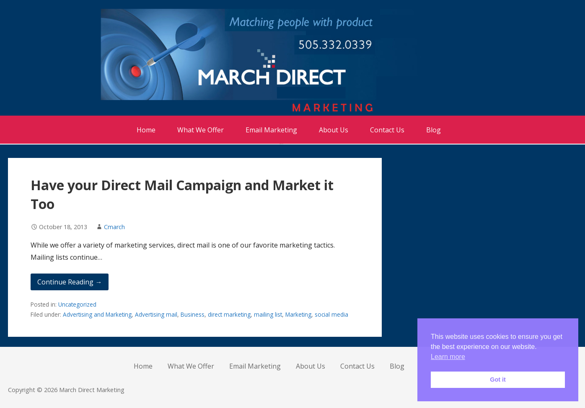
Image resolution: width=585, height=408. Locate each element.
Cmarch (114, 227)
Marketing (298, 314)
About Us (333, 129)
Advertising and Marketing (97, 314)
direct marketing (229, 314)
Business (192, 314)
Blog (433, 129)
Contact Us (387, 129)
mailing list (268, 314)
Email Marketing (271, 129)
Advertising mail (156, 314)
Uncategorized (77, 304)
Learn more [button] (448, 356)
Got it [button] (498, 379)
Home (146, 129)
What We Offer (200, 129)
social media (331, 314)
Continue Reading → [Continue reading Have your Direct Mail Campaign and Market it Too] (69, 282)
